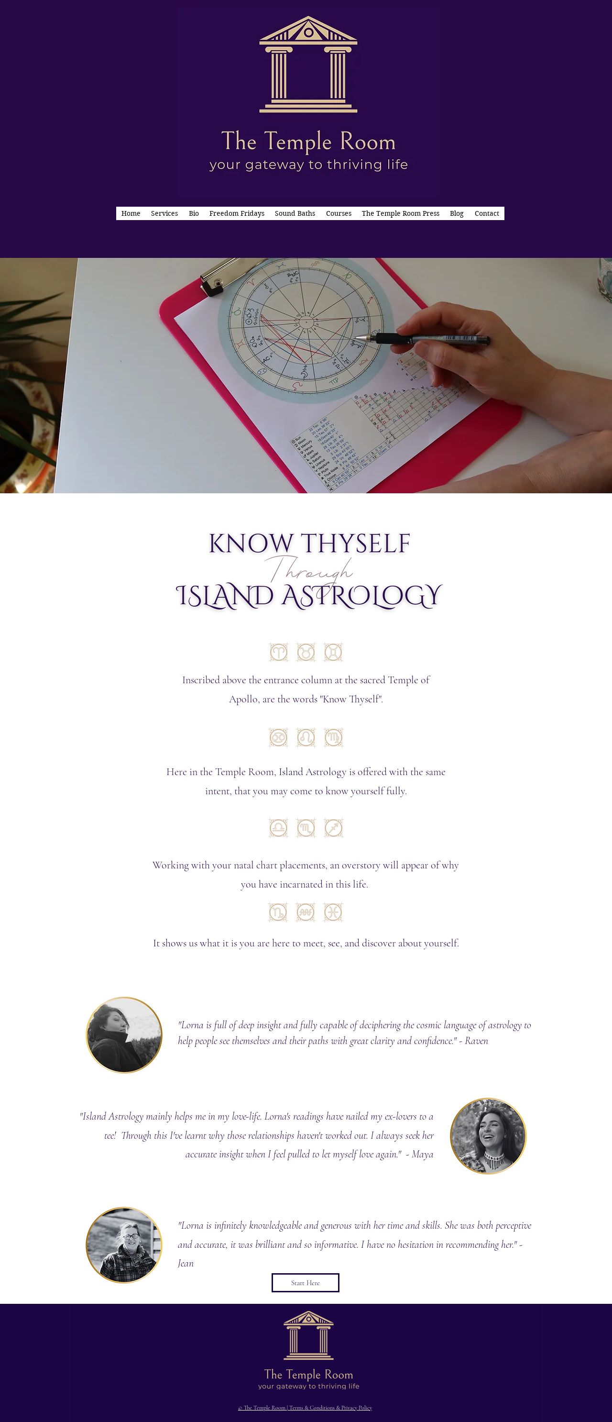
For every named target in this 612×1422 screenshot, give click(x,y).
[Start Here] (305, 1282)
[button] (164, 213)
